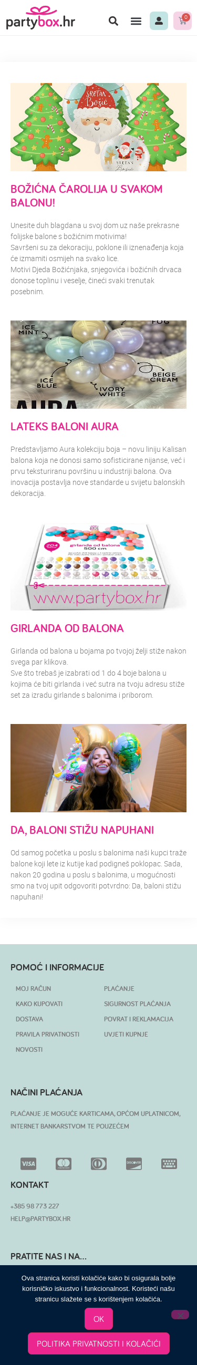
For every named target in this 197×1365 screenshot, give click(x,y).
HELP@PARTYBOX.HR (40, 1218)
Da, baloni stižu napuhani (82, 829)
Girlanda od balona (67, 628)
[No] (180, 1314)
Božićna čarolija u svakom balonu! (87, 195)
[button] (113, 20)
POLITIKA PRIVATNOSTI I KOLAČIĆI (99, 1343)
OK (99, 1319)
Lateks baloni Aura (65, 426)
